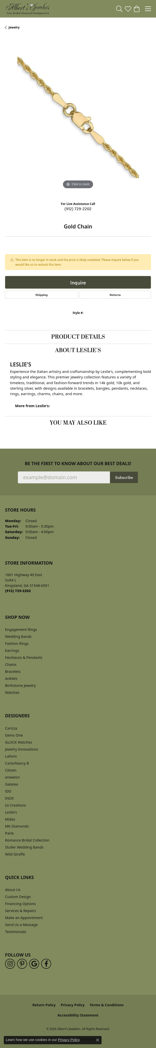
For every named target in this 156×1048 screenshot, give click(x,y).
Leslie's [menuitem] (11, 812)
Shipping (41, 294)
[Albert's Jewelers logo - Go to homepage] (28, 8)
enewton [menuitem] (12, 777)
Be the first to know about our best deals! (78, 463)
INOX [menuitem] (9, 798)
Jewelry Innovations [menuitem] (21, 749)
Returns (115, 294)
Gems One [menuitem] (14, 735)
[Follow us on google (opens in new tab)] (34, 964)
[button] (119, 9)
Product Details (78, 336)
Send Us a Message (21, 924)
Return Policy (44, 1005)
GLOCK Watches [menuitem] (18, 742)
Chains (11, 664)
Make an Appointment (24, 917)
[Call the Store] (18, 590)
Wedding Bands (18, 636)
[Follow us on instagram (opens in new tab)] (10, 964)
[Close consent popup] (97, 1040)
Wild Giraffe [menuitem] (15, 854)
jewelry (14, 27)
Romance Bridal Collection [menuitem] (27, 840)
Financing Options (20, 903)
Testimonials (15, 931)
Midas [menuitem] (10, 819)
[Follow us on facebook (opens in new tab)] (46, 964)
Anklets (11, 678)
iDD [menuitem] (8, 791)
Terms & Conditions (106, 1005)
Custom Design (18, 896)
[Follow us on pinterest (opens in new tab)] (22, 964)
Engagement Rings (21, 629)
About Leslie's (78, 350)
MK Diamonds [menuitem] (17, 826)
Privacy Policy (73, 1005)
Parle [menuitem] (9, 833)
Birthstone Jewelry (20, 685)
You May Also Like (78, 422)
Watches (12, 692)
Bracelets (13, 671)
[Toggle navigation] (147, 8)
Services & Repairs (20, 910)
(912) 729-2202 (78, 208)
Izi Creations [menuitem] (15, 805)
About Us (13, 889)
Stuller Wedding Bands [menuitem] (24, 847)
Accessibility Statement (78, 1015)
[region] (78, 117)
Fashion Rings (17, 643)
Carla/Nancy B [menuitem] (17, 763)
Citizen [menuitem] (11, 770)
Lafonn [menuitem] (11, 756)
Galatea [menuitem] (11, 784)
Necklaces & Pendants (23, 657)
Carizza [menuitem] (11, 728)
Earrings (12, 650)
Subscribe (124, 477)
